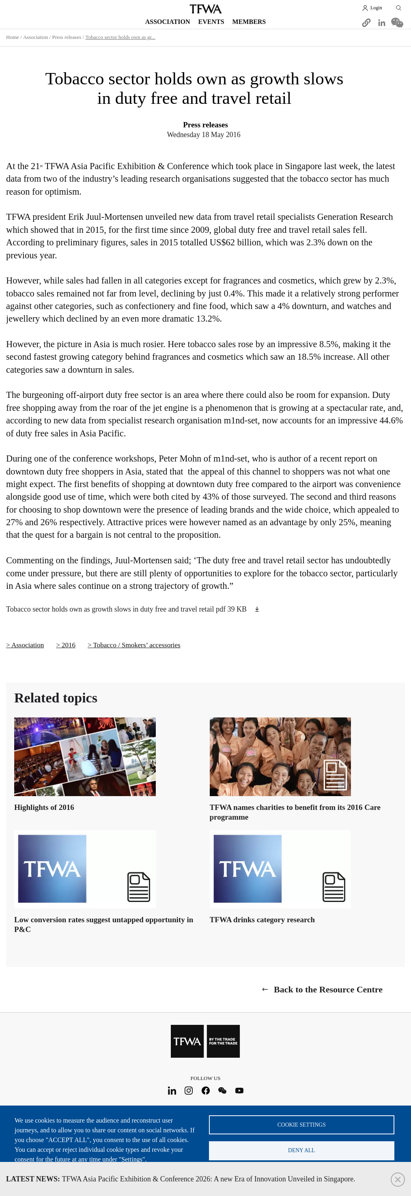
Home (12, 37)
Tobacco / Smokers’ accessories (137, 645)
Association (167, 21)
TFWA (205, 9)
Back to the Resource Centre (328, 989)
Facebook (205, 1090)
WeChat (222, 1090)
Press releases (66, 37)
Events (211, 21)
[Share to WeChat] (397, 23)
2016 (68, 645)
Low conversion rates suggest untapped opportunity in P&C (103, 924)
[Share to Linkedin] (382, 23)
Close (398, 1179)
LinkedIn (172, 1090)
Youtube (239, 1090)
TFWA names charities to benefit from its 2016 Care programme (295, 812)
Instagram (189, 1090)
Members (249, 21)
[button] (366, 23)
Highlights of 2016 (44, 807)
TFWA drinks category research (262, 919)
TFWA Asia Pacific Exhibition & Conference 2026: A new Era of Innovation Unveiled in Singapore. (180, 1179)
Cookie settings (302, 1124)
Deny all (301, 1150)
